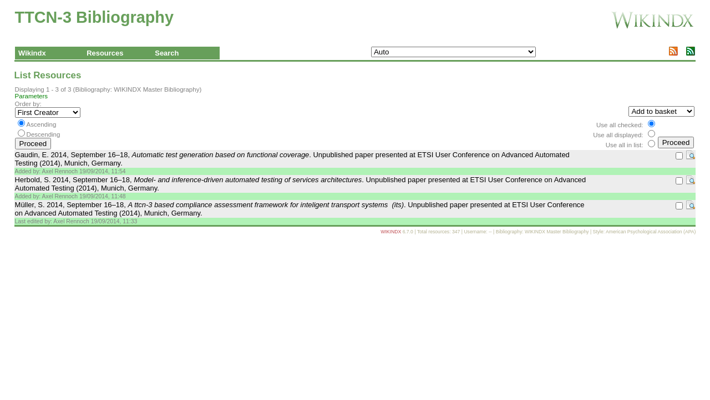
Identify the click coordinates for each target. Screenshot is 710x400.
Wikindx (32, 53)
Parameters (31, 96)
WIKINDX (391, 231)
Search (167, 53)
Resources (105, 53)
